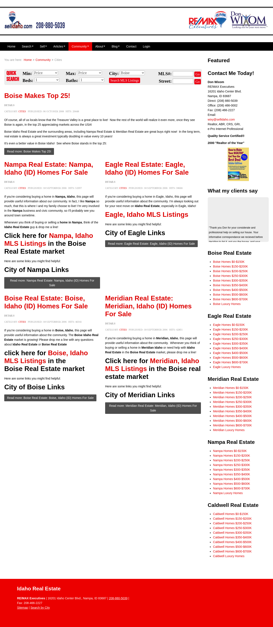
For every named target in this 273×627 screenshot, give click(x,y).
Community (80, 46)
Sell (43, 46)
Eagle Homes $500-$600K (230, 357)
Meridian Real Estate (233, 379)
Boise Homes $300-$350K (230, 280)
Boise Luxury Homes (227, 304)
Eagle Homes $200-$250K (230, 334)
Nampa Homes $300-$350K (231, 469)
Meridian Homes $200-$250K (232, 397)
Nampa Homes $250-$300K (231, 465)
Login (146, 46)
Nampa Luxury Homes (228, 493)
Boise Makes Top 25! (37, 95)
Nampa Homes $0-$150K (230, 451)
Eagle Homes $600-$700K (230, 362)
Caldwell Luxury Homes (228, 556)
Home (11, 46)
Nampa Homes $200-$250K (231, 460)
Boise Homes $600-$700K (230, 299)
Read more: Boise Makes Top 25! (29, 151)
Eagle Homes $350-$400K (230, 348)
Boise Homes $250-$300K (230, 276)
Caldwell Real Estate (233, 505)
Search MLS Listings (124, 80)
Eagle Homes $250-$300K (230, 339)
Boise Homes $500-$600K (230, 294)
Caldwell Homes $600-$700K (232, 551)
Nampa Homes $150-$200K (231, 455)
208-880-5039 (118, 598)
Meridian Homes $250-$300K (232, 402)
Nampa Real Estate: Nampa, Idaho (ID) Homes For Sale (48, 168)
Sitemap (22, 607)
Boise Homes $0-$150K (229, 261)
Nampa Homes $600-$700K (231, 488)
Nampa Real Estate (231, 442)
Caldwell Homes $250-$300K (232, 528)
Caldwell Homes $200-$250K (232, 523)
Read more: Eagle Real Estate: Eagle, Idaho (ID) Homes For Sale (151, 243)
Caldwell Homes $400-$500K (232, 542)
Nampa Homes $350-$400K (231, 474)
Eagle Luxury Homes (227, 367)
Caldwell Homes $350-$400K (232, 537)
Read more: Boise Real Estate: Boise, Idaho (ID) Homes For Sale (50, 398)
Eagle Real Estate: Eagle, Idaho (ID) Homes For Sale (147, 168)
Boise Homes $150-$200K (230, 266)
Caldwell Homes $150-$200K (232, 518)
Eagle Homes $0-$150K (229, 324)
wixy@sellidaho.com (221, 119)
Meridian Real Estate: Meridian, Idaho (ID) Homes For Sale (148, 306)
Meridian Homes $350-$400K (232, 411)
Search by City (40, 607)
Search (27, 46)
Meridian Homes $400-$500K (232, 416)
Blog (116, 46)
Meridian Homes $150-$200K (232, 392)
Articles (59, 46)
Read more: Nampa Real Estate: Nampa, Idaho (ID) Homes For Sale (52, 283)
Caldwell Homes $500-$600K (232, 546)
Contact (131, 46)
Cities (22, 111)
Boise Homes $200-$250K (230, 271)
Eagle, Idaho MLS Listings (146, 214)
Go (198, 74)
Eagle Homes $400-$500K (230, 353)
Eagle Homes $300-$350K (230, 343)
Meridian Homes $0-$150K (231, 388)
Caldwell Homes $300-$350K (232, 532)
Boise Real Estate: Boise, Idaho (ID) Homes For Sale (46, 302)
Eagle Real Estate (229, 316)
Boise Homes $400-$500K (230, 290)
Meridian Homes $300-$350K (232, 406)
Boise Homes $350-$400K (230, 285)
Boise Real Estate (230, 253)
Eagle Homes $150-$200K (230, 329)
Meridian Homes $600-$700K (232, 425)
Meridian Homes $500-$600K (232, 420)
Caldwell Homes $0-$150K (230, 514)
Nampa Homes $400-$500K (231, 479)
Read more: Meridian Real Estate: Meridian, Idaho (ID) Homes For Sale (153, 408)
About (100, 46)
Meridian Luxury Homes (229, 430)
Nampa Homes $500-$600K (231, 483)
